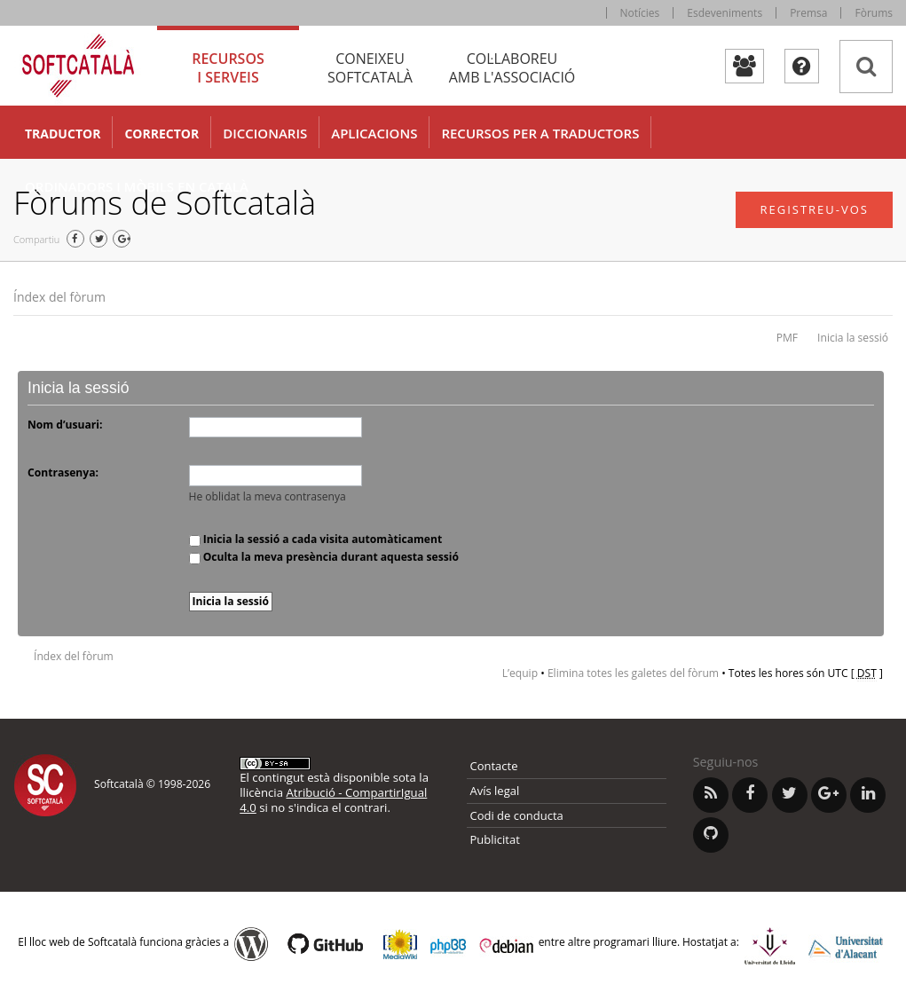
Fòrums (874, 13)
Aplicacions (374, 133)
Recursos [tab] (228, 68)
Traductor (62, 133)
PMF (787, 337)
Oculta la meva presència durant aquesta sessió (324, 556)
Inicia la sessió (852, 337)
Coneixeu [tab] (370, 68)
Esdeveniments (724, 13)
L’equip (520, 673)
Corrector (161, 133)
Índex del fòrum (59, 296)
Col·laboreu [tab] (512, 68)
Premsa (808, 13)
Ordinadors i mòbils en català (136, 186)
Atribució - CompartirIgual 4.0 (333, 799)
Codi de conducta (516, 815)
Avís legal (495, 791)
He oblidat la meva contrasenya (267, 496)
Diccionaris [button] (265, 133)
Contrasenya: (63, 472)
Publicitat (495, 839)
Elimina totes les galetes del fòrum (633, 673)
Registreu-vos (814, 209)
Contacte (494, 766)
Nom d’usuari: (65, 424)
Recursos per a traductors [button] (540, 133)
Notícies (640, 13)
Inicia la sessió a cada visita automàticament (316, 539)
